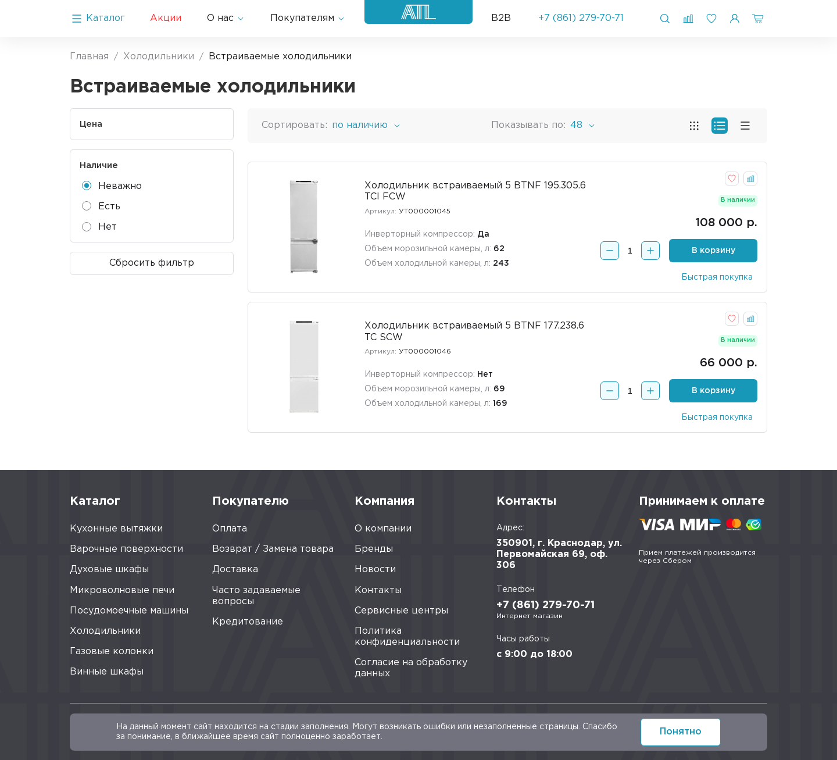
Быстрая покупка (717, 277)
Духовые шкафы (109, 569)
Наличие (99, 165)
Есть (101, 205)
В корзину (713, 250)
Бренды (374, 549)
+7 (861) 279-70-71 (581, 18)
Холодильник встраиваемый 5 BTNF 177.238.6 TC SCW (474, 331)
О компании (383, 528)
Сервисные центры (401, 610)
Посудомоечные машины (129, 610)
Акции (165, 18)
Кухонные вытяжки (116, 528)
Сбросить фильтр (151, 263)
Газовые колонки (111, 651)
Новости (375, 569)
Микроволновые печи (122, 590)
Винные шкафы (107, 672)
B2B (501, 18)
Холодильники (105, 631)
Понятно (681, 731)
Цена (91, 124)
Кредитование (247, 622)
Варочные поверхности (126, 549)
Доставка (235, 569)
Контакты (378, 590)
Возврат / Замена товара (273, 549)
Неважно (112, 185)
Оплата (229, 528)
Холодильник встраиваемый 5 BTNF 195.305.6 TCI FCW (475, 191)
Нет (99, 226)
